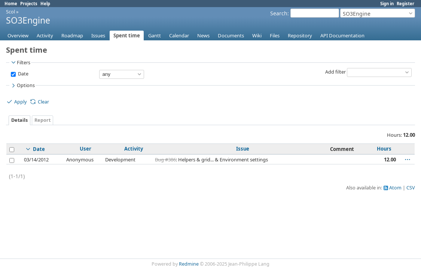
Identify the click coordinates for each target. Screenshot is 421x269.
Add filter (335, 72)
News (203, 35)
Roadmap (72, 35)
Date (22, 74)
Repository (300, 35)
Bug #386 (165, 159)
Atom (395, 188)
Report (42, 120)
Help (45, 3)
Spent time (126, 35)
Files (275, 35)
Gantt (154, 35)
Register (405, 3)
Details (19, 120)
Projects (28, 3)
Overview (17, 35)
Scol (10, 11)
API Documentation (342, 35)
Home (10, 3)
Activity (45, 35)
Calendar (179, 35)
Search (278, 13)
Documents (231, 35)
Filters (20, 62)
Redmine (189, 264)
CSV (410, 188)
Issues (98, 35)
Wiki (257, 35)
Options (22, 85)
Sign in (387, 3)
